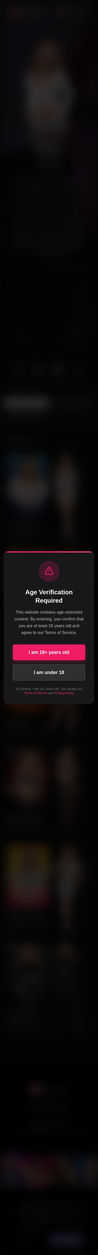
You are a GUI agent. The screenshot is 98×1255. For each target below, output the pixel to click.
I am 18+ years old (49, 652)
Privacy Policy (64, 693)
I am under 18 (49, 672)
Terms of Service (35, 693)
